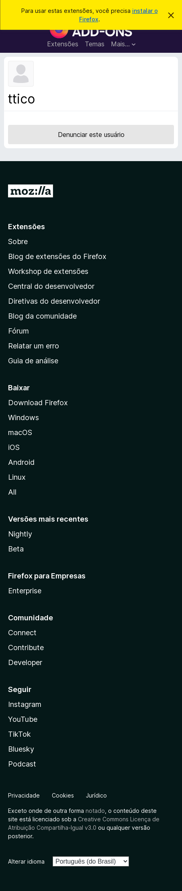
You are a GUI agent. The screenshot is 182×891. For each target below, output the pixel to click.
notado (95, 810)
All (12, 492)
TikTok (19, 734)
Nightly (20, 534)
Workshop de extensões (48, 271)
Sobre (18, 241)
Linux (17, 477)
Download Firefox (38, 402)
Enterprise (24, 590)
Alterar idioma (26, 861)
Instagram (24, 704)
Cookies (63, 795)
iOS (14, 447)
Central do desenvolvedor (51, 286)
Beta (16, 549)
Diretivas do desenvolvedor (54, 301)
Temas (94, 44)
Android (21, 462)
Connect (22, 632)
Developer (25, 662)
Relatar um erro (33, 346)
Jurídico (96, 795)
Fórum (18, 331)
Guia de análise (33, 360)
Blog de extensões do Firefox (57, 256)
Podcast (22, 764)
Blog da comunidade (42, 316)
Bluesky (21, 749)
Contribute (26, 647)
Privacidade (24, 795)
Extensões (62, 44)
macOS (20, 432)
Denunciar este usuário (91, 135)
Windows (23, 417)
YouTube (22, 719)
